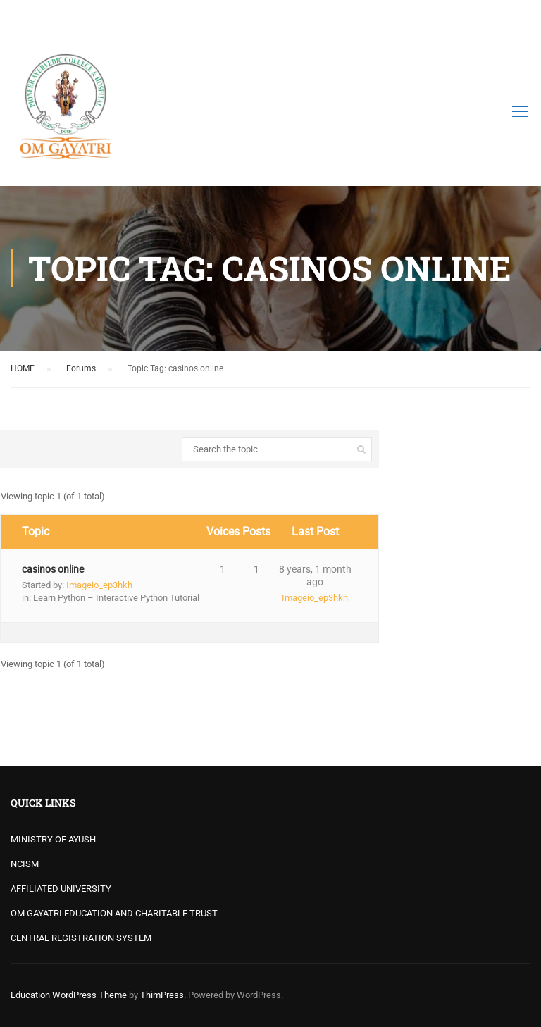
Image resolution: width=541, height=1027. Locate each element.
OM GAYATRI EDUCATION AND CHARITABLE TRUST (114, 913)
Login (518, 17)
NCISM (25, 864)
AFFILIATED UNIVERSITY (61, 888)
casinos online (53, 569)
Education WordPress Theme (69, 995)
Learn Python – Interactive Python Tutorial (116, 597)
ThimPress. (163, 995)
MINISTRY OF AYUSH (53, 839)
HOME (23, 368)
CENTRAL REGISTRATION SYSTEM (81, 938)
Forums (81, 368)
